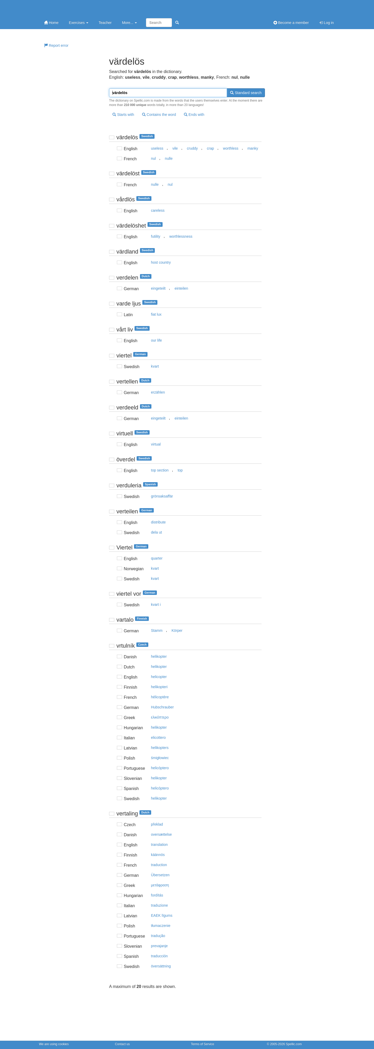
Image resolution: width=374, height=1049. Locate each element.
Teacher (105, 23)
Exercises (78, 23)
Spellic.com (294, 1044)
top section (160, 470)
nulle (169, 158)
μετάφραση (160, 885)
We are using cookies (54, 1044)
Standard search (246, 93)
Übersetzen (160, 875)
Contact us (122, 1044)
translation (159, 844)
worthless (230, 148)
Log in (326, 23)
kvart (155, 366)
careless (157, 210)
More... (129, 23)
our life (156, 340)
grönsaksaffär (162, 496)
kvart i (156, 604)
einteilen (181, 288)
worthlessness (180, 236)
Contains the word (159, 114)
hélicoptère (160, 697)
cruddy (192, 148)
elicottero (158, 737)
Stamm (156, 630)
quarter (156, 558)
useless (157, 148)
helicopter (159, 677)
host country (161, 262)
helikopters (160, 748)
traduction (159, 865)
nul (153, 158)
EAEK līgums (161, 915)
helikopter (159, 656)
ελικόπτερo (160, 717)
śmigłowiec (160, 758)
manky (253, 148)
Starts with (123, 114)
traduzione (159, 905)
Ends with (194, 114)
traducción (159, 956)
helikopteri (159, 687)
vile (175, 148)
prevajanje (159, 946)
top (180, 470)
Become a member (291, 23)
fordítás (157, 895)
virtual (156, 444)
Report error (56, 45)
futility (155, 236)
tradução (158, 936)
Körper (177, 630)
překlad (157, 824)
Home (51, 23)
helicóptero (160, 768)
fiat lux (156, 314)
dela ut (156, 532)
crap (210, 148)
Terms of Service (202, 1044)
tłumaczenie (160, 926)
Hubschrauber (162, 707)
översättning (161, 966)
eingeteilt (158, 288)
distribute (158, 522)
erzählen (158, 392)
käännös (158, 855)
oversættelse (161, 834)
